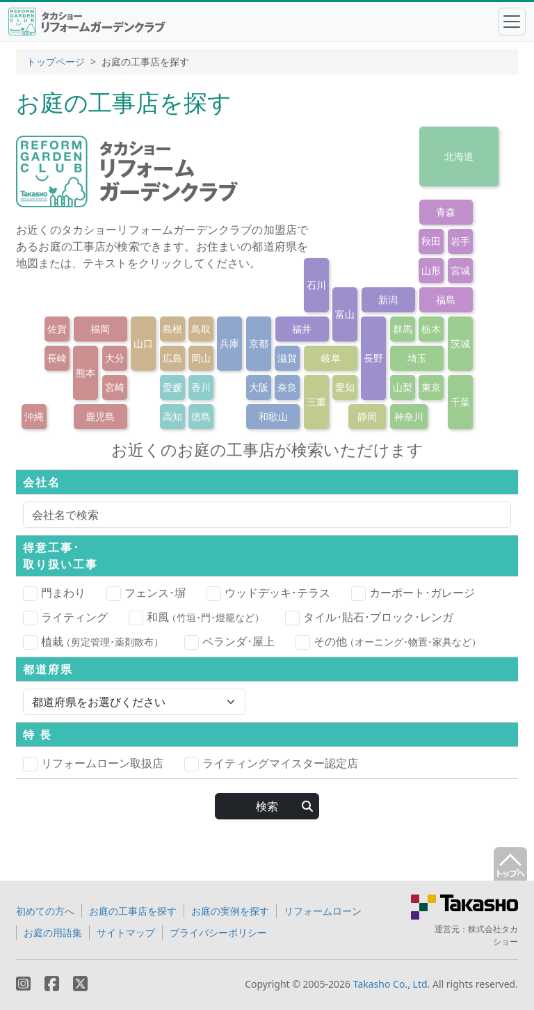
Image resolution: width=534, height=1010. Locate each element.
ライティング (65, 617)
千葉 (460, 401)
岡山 (201, 357)
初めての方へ (45, 910)
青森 (445, 211)
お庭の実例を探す (230, 910)
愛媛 (172, 387)
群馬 (402, 328)
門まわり (54, 593)
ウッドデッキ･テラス (268, 593)
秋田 (431, 241)
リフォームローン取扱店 (93, 763)
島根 (172, 328)
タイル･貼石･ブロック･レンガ (369, 617)
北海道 (459, 156)
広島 (172, 357)
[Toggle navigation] (512, 21)
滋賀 (287, 357)
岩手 (460, 241)
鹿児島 (100, 416)
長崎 (57, 357)
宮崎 (114, 387)
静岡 (367, 416)
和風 (196, 617)
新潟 (388, 299)
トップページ (55, 61)
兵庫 (229, 343)
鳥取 (201, 328)
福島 (445, 299)
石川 (316, 284)
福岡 (100, 328)
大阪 (258, 387)
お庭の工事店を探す (133, 910)
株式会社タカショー (493, 935)
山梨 (402, 387)
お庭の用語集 (53, 932)
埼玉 (417, 357)
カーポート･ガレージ (413, 593)
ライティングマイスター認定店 (271, 763)
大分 (114, 357)
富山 (345, 314)
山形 (431, 270)
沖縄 (34, 416)
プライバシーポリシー (218, 932)
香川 (201, 387)
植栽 (93, 641)
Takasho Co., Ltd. (391, 984)
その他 (388, 641)
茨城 (460, 343)
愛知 (345, 387)
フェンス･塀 (146, 593)
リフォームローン (323, 910)
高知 (172, 416)
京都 (258, 343)
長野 (373, 357)
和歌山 (273, 416)
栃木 (431, 328)
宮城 (460, 270)
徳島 (201, 416)
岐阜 (331, 357)
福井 (302, 328)
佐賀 (57, 328)
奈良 (287, 387)
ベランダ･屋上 (229, 642)
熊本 (85, 372)
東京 (431, 387)
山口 (143, 343)
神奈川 (408, 416)
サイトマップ (126, 932)
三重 (316, 401)
